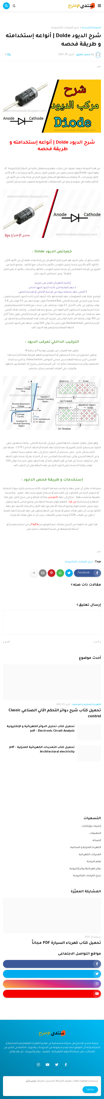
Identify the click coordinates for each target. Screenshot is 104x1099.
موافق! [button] (90, 1089)
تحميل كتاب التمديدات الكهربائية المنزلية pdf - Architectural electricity (42, 749)
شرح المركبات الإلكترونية (65, 27)
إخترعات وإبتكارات (91, 826)
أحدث (96, 642)
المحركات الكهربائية (90, 854)
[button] (99, 5)
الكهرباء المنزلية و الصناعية (85, 847)
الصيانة (97, 840)
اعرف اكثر (31, 1081)
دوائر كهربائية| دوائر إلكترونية (85, 868)
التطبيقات (95, 833)
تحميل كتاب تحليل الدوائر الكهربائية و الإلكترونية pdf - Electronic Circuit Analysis (41, 729)
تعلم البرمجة (94, 861)
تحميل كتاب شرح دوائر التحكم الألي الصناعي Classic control (55, 713)
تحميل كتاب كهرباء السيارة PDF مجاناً (66, 943)
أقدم (7, 642)
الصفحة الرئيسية (91, 27)
